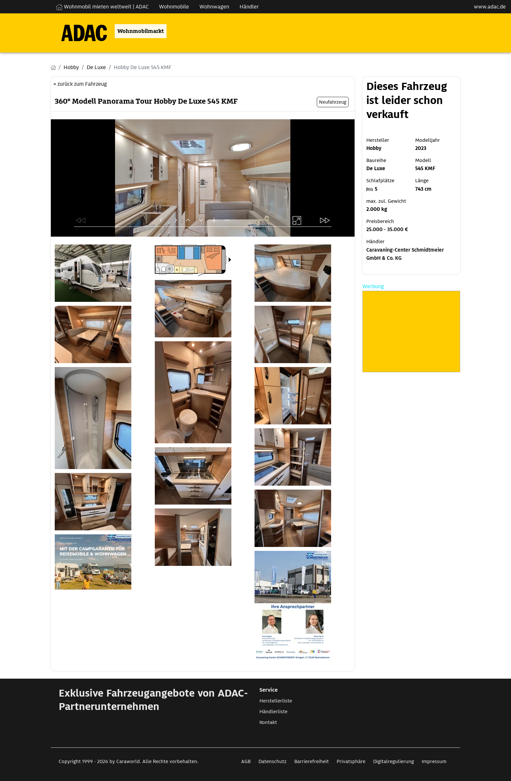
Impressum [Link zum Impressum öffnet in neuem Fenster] (434, 761)
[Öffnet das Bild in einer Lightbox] (103, 273)
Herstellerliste (275, 701)
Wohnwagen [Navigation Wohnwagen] (214, 6)
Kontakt (268, 722)
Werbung (373, 286)
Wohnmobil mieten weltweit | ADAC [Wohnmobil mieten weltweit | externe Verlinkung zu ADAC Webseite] (102, 6)
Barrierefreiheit (311, 761)
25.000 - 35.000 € (387, 229)
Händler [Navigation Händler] (249, 6)
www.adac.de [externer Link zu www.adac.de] (490, 6)
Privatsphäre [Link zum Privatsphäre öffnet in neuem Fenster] (351, 761)
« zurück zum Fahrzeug (80, 84)
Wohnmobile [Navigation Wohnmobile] (174, 6)
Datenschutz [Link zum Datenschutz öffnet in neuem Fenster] (272, 761)
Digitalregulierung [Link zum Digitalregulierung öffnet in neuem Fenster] (393, 761)
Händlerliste (273, 711)
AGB (246, 761)
